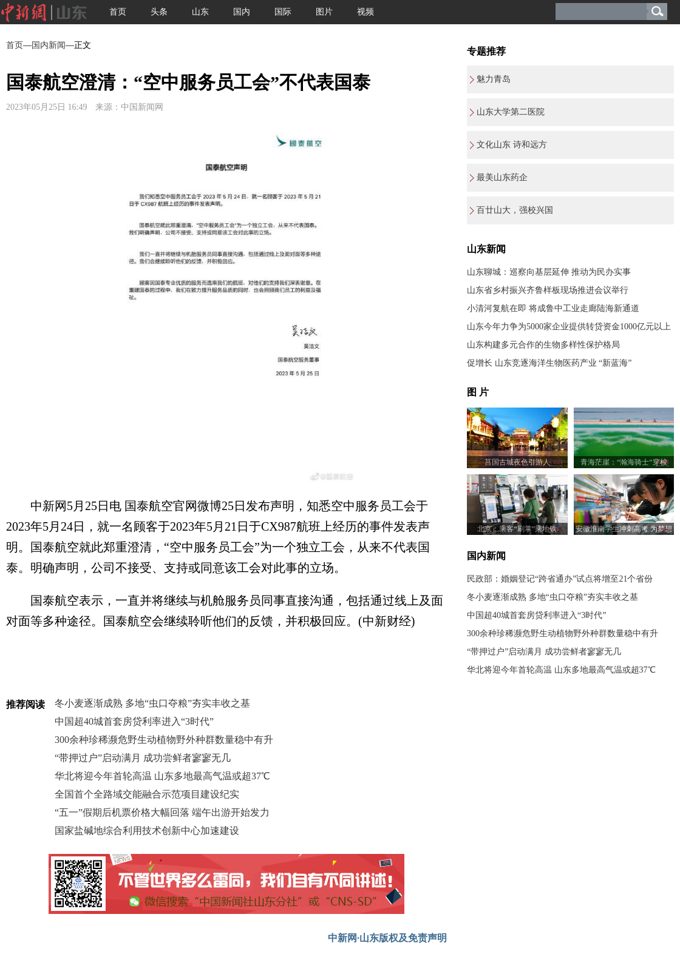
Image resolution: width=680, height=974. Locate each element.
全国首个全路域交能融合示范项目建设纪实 (147, 794)
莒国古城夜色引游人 (517, 462)
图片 (324, 11)
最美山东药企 (502, 177)
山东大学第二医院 (511, 111)
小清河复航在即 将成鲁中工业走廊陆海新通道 (553, 308)
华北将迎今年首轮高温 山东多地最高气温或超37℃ (162, 776)
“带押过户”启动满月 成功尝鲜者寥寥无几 (143, 758)
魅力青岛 (494, 79)
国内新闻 (49, 45)
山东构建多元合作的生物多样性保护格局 (543, 344)
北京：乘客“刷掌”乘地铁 (517, 529)
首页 (117, 11)
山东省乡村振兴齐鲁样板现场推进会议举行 (547, 290)
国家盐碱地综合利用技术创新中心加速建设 (147, 830)
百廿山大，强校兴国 (515, 210)
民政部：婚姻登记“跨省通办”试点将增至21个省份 (560, 578)
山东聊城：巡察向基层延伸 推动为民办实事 (549, 272)
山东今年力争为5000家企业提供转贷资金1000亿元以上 (569, 326)
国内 (241, 11)
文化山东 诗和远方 (512, 144)
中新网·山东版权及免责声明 (387, 938)
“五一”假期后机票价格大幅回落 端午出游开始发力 (162, 812)
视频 (365, 11)
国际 (282, 11)
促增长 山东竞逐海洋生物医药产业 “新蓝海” (549, 363)
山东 (200, 11)
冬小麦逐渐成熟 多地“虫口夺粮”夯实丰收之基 (152, 703)
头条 (159, 11)
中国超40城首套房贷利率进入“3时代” (134, 721)
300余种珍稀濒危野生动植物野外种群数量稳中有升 (164, 739)
